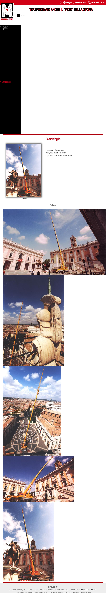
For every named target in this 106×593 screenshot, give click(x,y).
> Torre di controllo (8, 54)
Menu (23, 15)
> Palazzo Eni (5, 122)
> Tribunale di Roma (8, 104)
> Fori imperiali (6, 59)
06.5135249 (48, 589)
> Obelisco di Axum (7, 41)
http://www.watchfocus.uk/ (55, 150)
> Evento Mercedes (7, 113)
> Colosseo (4, 72)
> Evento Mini (5, 109)
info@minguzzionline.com (73, 2)
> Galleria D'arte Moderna (10, 63)
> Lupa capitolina (7, 36)
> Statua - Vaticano (7, 50)
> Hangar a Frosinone (9, 91)
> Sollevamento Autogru (9, 118)
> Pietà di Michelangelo (9, 45)
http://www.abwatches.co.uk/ (56, 153)
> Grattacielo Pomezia (8, 100)
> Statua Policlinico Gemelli (10, 127)
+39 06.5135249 (96, 2)
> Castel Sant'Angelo (8, 77)
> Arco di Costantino (8, 131)
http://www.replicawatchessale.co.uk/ (59, 155)
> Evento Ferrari (6, 68)
